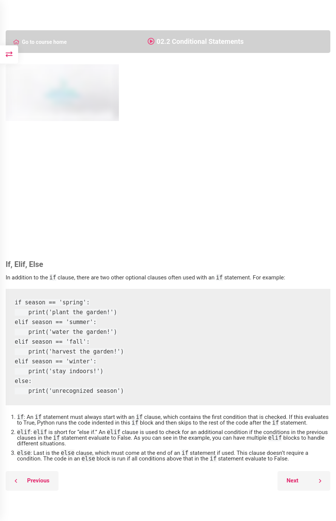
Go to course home (40, 42)
